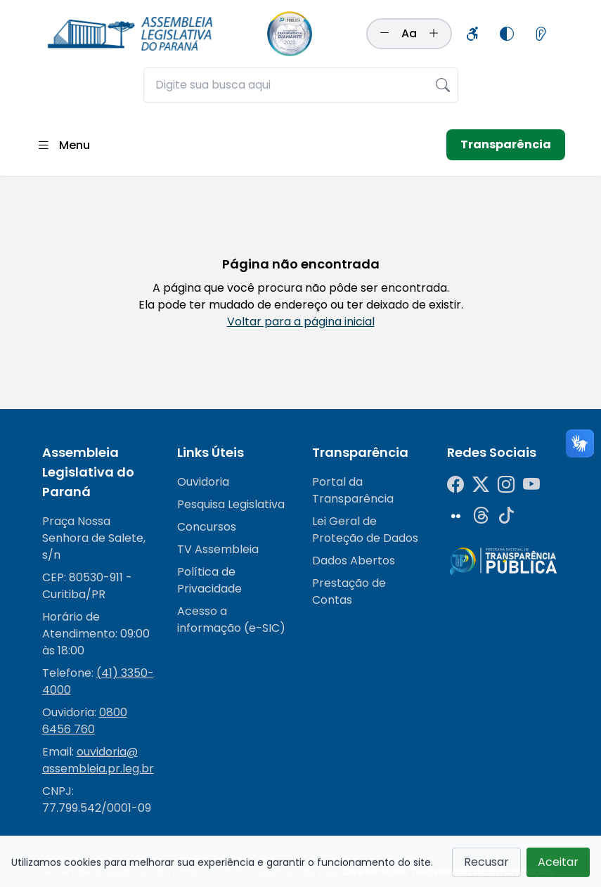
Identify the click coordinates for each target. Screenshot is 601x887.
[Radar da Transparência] (503, 561)
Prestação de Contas (349, 591)
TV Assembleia (218, 549)
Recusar (486, 867)
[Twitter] (480, 485)
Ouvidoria (203, 482)
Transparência (505, 144)
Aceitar (558, 867)
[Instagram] (506, 485)
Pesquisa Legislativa (231, 504)
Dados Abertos (353, 560)
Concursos (206, 527)
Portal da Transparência (353, 490)
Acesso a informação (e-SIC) (231, 619)
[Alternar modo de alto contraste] (506, 33)
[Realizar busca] (443, 85)
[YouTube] (531, 485)
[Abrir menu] (63, 144)
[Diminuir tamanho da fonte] (384, 33)
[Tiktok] (506, 516)
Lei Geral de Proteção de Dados (365, 529)
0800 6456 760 (84, 720)
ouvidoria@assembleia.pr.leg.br (98, 760)
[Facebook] (455, 485)
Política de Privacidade (209, 580)
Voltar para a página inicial (301, 321)
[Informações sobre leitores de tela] (540, 33)
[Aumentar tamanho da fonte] (433, 33)
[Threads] (480, 516)
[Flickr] (455, 515)
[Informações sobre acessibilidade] (473, 33)
